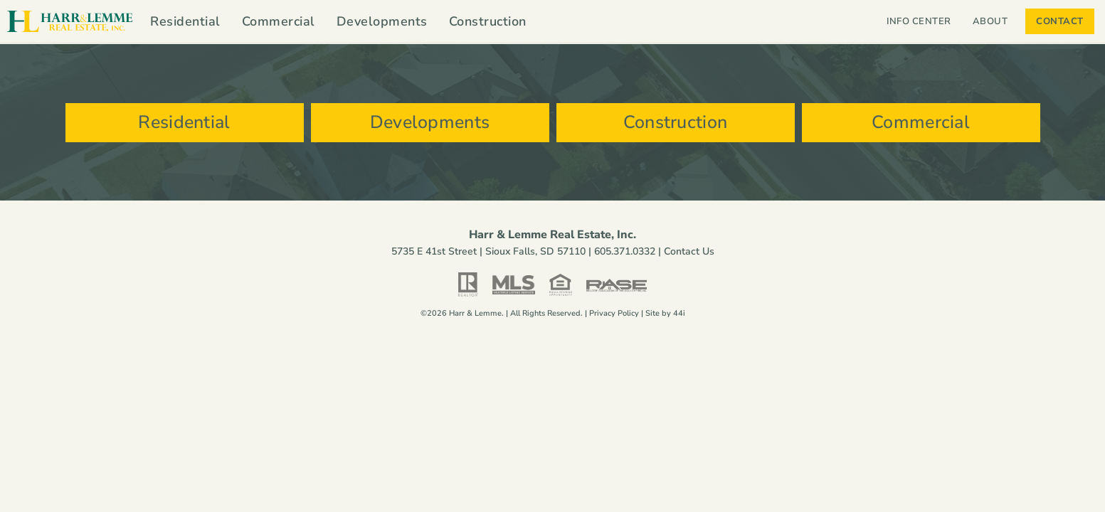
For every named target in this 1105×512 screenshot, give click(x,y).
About (994, 21)
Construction (488, 21)
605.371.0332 (624, 251)
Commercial (278, 21)
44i (679, 313)
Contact (1060, 21)
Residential (185, 21)
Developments (382, 21)
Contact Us (689, 251)
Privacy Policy (614, 313)
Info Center (919, 21)
